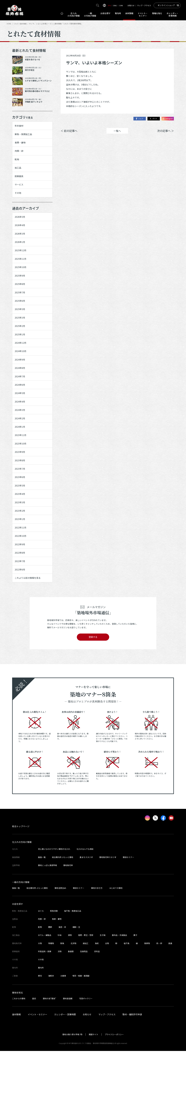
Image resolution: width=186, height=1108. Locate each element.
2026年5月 (21, 227)
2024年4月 (21, 435)
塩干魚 (126, 1000)
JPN (109, 5)
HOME (9, 23)
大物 (40, 1000)
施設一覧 (42, 914)
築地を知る (157, 13)
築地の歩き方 (96, 945)
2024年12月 (21, 368)
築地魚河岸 (68, 922)
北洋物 (73, 1000)
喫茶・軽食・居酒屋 (81, 1032)
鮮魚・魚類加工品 (24, 136)
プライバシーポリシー (114, 1091)
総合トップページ (20, 883)
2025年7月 (21, 312)
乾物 (17, 164)
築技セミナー (128, 914)
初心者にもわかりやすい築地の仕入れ (54, 906)
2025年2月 (21, 350)
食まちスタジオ (86, 914)
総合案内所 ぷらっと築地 (62, 914)
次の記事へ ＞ (165, 131)
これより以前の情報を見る (29, 633)
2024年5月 (21, 425)
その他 (18, 202)
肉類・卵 (20, 154)
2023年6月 (21, 520)
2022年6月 (21, 624)
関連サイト (93, 1091)
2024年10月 (21, 378)
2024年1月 (21, 463)
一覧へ (117, 131)
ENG (115, 5)
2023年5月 (21, 529)
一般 (90, 14)
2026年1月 (21, 255)
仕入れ (74, 14)
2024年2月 (21, 454)
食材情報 (129, 13)
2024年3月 (21, 444)
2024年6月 (21, 416)
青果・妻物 (21, 145)
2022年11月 (21, 577)
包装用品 (84, 1008)
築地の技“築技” (49, 1055)
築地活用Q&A (60, 945)
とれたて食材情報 (21, 23)
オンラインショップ (166, 5)
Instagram (167, 118)
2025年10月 (21, 283)
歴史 (34, 1055)
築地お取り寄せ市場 (70, 1091)
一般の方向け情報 (20, 939)
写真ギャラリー (85, 1055)
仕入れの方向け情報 (22, 899)
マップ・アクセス (144, 5)
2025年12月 (21, 264)
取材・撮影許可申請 (132, 1071)
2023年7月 (21, 510)
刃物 (59, 1008)
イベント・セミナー (37, 1071)
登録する (93, 693)
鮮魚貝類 (54, 968)
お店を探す (105, 13)
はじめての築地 (116, 945)
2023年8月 (21, 501)
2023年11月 (21, 472)
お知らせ (131, 5)
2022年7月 (21, 614)
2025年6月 (21, 321)
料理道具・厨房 (44, 1008)
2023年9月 (21, 491)
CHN (121, 5)
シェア (135, 118)
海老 (97, 1000)
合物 (107, 1000)
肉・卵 (159, 1000)
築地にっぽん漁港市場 (47, 922)
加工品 (18, 173)
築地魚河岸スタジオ (107, 914)
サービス (20, 192)
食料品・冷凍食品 (119, 992)
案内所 (118, 13)
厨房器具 (20, 183)
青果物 (147, 1000)
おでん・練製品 (44, 992)
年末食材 (20, 126)
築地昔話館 (67, 1055)
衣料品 (97, 1008)
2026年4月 (21, 236)
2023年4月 (21, 539)
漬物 (70, 992)
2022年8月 (21, 605)
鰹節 (50, 984)
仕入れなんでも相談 (85, 906)
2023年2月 (21, 558)
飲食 (170, 1000)
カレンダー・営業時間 (65, 1071)
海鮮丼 (51, 1032)
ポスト (151, 118)
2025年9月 (21, 293)
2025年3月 (21, 340)
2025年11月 (21, 274)
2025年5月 (21, 331)
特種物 (51, 1000)
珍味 (59, 992)
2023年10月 (21, 482)
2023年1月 (21, 567)
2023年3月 (21, 548)
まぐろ (41, 968)
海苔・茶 (62, 984)
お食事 (63, 1032)
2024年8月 (21, 397)
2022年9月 (21, 595)
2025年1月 (21, 359)
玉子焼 (102, 992)
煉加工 (85, 1000)
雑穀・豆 (76, 984)
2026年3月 (21, 246)
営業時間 (172, 14)
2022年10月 (21, 586)
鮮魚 (62, 1000)
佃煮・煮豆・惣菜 (85, 992)
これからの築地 (18, 1055)
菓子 (135, 992)
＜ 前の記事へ (69, 131)
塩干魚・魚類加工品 (72, 968)
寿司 (40, 1032)
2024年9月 (21, 387)
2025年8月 (21, 302)
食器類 (71, 1008)
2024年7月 (21, 406)
